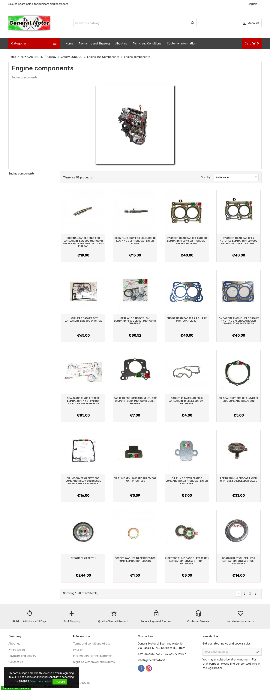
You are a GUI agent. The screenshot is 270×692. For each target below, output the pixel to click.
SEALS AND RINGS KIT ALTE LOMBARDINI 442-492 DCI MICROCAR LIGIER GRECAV (83, 401)
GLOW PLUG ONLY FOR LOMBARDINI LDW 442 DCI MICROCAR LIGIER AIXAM (135, 241)
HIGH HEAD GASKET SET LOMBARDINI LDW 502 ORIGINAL (83, 319)
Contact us (15, 662)
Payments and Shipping (94, 43)
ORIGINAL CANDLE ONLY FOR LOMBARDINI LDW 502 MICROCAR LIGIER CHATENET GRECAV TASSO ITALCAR (83, 242)
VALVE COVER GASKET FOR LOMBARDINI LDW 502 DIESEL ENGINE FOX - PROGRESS (83, 481)
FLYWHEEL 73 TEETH (83, 558)
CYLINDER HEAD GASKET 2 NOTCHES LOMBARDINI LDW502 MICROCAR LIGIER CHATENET (238, 241)
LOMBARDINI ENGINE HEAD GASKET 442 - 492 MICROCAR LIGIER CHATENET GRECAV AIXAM (239, 321)
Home (69, 43)
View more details (41, 681)
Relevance (237, 177)
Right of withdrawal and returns (94, 662)
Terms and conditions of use (91, 643)
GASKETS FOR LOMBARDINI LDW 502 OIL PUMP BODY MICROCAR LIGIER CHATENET (135, 401)
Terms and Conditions (147, 43)
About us (121, 43)
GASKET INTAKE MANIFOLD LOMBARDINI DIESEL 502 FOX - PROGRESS (187, 401)
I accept (60, 681)
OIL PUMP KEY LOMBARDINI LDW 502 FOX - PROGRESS (135, 479)
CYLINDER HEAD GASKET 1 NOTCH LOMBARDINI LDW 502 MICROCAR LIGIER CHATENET (187, 241)
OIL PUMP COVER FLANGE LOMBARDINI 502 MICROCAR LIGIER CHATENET (187, 481)
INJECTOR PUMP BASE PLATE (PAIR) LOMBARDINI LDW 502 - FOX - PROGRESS (186, 561)
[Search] (135, 23)
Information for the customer (92, 655)
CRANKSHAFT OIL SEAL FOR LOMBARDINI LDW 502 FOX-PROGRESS (238, 561)
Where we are (17, 649)
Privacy (77, 649)
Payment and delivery (22, 655)
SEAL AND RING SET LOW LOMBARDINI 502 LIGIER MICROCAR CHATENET (135, 321)
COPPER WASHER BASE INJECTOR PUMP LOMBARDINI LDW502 (135, 559)
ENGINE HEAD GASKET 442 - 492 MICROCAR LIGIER (187, 319)
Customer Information (181, 43)
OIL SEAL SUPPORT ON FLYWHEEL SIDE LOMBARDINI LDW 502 (238, 399)
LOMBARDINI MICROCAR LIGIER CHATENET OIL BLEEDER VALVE (238, 479)
